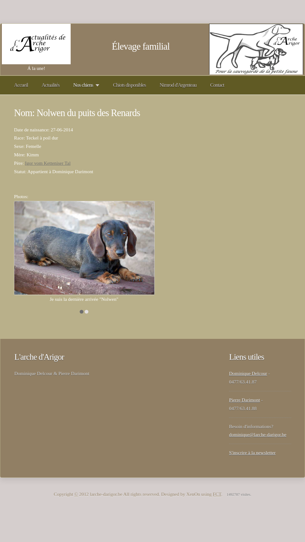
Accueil (21, 85)
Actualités (51, 85)
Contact (217, 85)
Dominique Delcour (248, 373)
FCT (217, 494)
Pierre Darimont (244, 400)
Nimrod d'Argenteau (178, 85)
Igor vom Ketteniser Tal (47, 163)
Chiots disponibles (129, 85)
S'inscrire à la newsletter (252, 452)
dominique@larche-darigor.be (257, 434)
